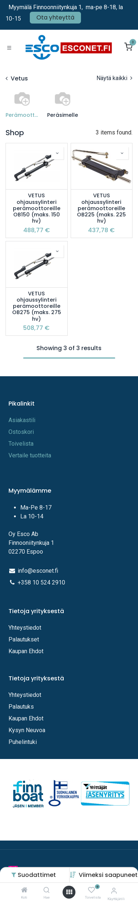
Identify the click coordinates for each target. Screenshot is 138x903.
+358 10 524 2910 (41, 582)
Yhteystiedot (25, 627)
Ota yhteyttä (55, 17)
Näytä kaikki (114, 78)
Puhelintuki (22, 741)
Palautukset (23, 639)
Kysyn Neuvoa (26, 730)
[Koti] (24, 890)
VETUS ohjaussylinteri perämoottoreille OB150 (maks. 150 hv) (36, 208)
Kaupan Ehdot (25, 651)
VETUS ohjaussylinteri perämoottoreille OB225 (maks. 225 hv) (101, 208)
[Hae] (46, 890)
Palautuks (21, 706)
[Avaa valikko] (69, 892)
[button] (108, 875)
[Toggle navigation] (9, 47)
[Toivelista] (91, 890)
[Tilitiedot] (113, 890)
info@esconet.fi (38, 570)
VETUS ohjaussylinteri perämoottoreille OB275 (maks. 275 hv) (36, 306)
